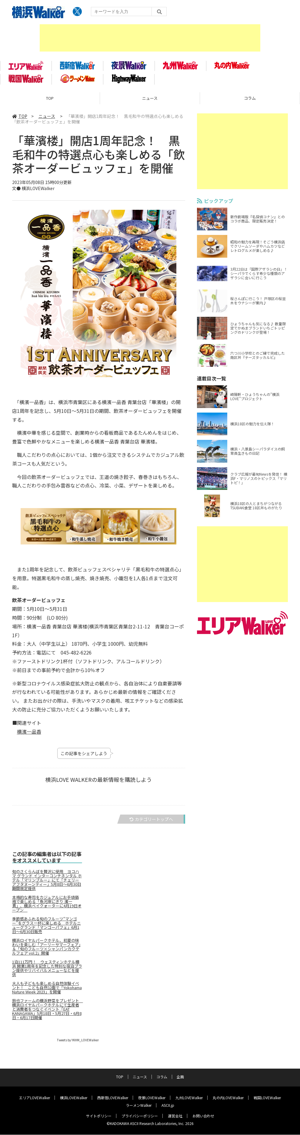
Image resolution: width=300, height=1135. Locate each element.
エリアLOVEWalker (34, 1097)
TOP (50, 100)
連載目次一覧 (211, 380)
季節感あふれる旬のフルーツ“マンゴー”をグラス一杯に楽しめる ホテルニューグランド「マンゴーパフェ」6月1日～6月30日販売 (46, 927)
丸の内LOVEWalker (228, 1097)
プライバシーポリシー (140, 1116)
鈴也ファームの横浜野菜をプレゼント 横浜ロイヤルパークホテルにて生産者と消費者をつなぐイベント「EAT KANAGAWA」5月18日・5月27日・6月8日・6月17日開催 (47, 1011)
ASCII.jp (168, 1105)
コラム (250, 100)
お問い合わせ (203, 1116)
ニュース (150, 100)
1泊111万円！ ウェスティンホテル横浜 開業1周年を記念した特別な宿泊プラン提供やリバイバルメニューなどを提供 (47, 970)
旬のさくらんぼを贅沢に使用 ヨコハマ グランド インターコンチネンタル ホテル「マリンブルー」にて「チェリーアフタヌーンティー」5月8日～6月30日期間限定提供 (47, 882)
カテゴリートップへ (151, 822)
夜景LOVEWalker (151, 1097)
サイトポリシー (99, 1116)
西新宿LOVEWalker (112, 1097)
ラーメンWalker (139, 1105)
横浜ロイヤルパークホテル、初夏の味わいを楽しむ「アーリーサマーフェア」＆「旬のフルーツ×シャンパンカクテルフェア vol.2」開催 (46, 949)
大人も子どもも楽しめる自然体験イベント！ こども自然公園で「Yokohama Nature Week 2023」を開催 (47, 990)
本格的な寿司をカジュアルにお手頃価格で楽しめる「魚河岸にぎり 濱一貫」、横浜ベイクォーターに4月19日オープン (47, 906)
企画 (180, 1077)
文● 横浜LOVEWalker (33, 190)
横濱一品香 (29, 733)
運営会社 (175, 1116)
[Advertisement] (150, 38)
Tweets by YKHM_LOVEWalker (78, 1042)
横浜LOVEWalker (73, 1097)
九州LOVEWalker (189, 1097)
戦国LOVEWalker (267, 1097)
